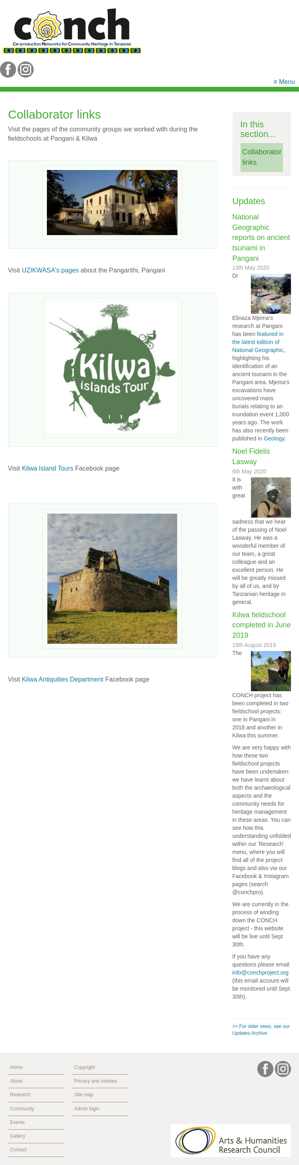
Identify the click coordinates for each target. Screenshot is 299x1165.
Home (16, 1067)
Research (20, 1094)
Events (17, 1122)
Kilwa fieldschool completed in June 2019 (261, 625)
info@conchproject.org (260, 972)
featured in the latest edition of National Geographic (258, 342)
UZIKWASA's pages (50, 270)
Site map (83, 1094)
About (16, 1081)
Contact (18, 1150)
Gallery (17, 1136)
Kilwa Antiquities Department (62, 679)
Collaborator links (262, 157)
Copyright (84, 1067)
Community (22, 1109)
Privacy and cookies (95, 1081)
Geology (274, 438)
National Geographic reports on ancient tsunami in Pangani (261, 237)
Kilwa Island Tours (47, 468)
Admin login (86, 1109)
